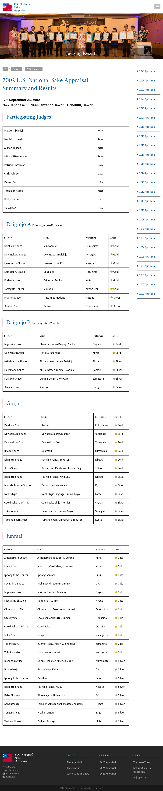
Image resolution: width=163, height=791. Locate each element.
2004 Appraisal (146, 266)
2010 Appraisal (146, 210)
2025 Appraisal (146, 71)
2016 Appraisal (146, 154)
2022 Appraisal (146, 99)
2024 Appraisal (146, 80)
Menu (157, 6)
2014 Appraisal (146, 173)
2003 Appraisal (146, 275)
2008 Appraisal (146, 229)
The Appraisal (74, 762)
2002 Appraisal (34, 69)
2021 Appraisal (146, 108)
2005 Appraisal (146, 256)
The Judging (73, 767)
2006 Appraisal (146, 247)
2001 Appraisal (146, 293)
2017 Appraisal (146, 145)
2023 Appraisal (146, 89)
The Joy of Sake (141, 762)
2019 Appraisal (146, 127)
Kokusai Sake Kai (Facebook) (142, 769)
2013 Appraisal (146, 182)
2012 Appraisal (146, 192)
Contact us (10, 776)
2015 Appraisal (146, 164)
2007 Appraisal (146, 238)
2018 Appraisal (146, 136)
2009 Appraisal (146, 219)
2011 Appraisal (146, 201)
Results (16, 69)
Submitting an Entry (78, 773)
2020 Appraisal (146, 117)
